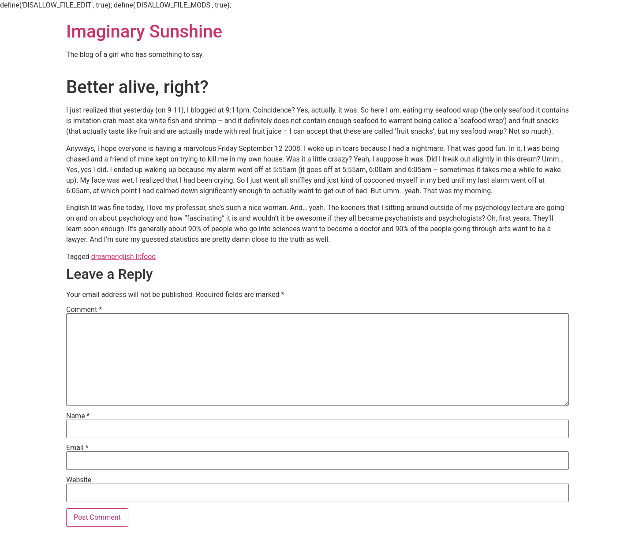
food (148, 256)
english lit (126, 256)
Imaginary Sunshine (144, 31)
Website (78, 480)
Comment (84, 309)
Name (78, 416)
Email (77, 447)
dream (101, 256)
